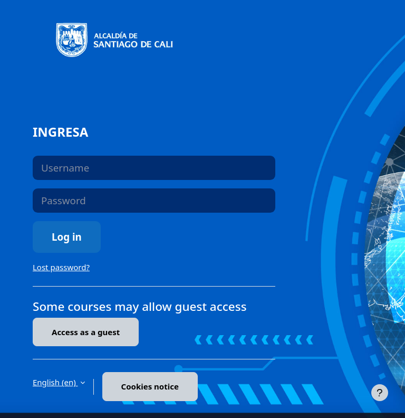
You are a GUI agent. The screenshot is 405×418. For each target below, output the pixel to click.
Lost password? (61, 267)
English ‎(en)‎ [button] (55, 382)
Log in (67, 236)
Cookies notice (150, 386)
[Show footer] (379, 392)
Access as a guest (86, 332)
